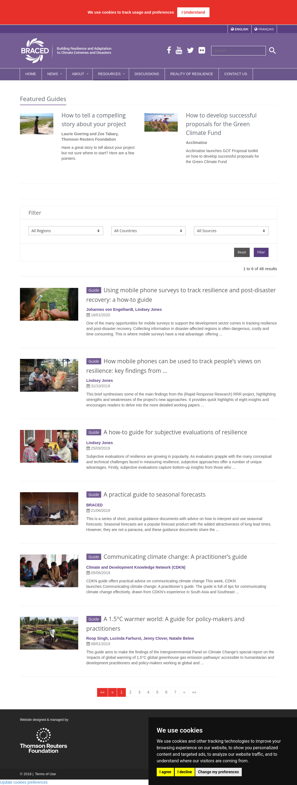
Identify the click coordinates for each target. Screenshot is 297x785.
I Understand (193, 12)
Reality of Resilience (191, 74)
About (78, 74)
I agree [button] (165, 772)
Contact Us (235, 74)
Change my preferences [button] (218, 772)
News (52, 74)
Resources (109, 74)
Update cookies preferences (24, 782)
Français (266, 29)
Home (30, 74)
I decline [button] (184, 772)
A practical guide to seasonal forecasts (146, 494)
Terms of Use (45, 774)
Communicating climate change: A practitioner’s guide (166, 556)
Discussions (147, 74)
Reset (242, 252)
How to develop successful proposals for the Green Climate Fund (221, 124)
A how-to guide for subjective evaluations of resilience (166, 432)
